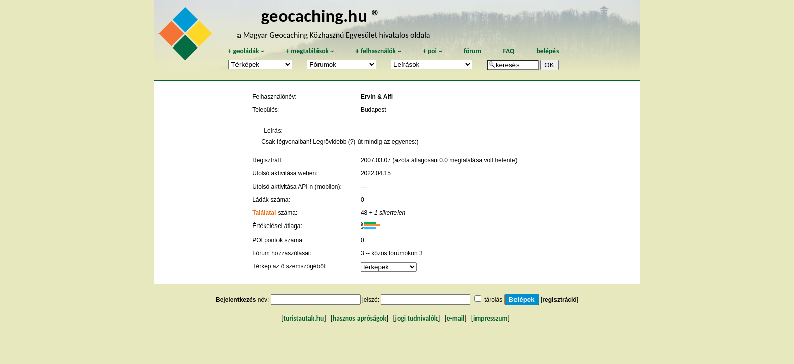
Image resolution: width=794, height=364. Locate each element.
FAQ (508, 51)
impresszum (490, 318)
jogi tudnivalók (416, 318)
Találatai (264, 212)
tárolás (493, 299)
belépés (547, 51)
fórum (473, 51)
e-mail (455, 318)
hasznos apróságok (359, 318)
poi (432, 51)
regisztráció (559, 299)
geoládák (246, 51)
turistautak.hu (303, 318)
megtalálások (310, 51)
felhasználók (378, 51)
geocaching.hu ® (320, 15)
